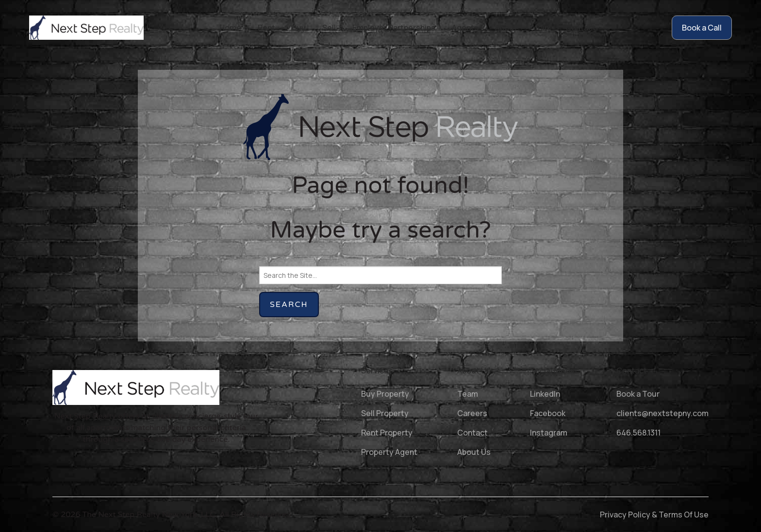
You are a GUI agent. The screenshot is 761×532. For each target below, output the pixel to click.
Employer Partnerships (393, 27)
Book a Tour (638, 393)
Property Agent (389, 452)
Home (230, 27)
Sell (329, 27)
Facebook (547, 413)
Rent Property (387, 432)
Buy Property (385, 393)
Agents (465, 27)
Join (541, 27)
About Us (474, 452)
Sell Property (385, 413)
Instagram (548, 432)
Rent (266, 27)
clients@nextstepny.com (662, 413)
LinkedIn (545, 393)
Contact (580, 27)
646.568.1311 (638, 432)
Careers (472, 413)
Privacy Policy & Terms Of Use (654, 514)
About (506, 27)
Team (467, 393)
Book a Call (702, 27)
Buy (299, 27)
